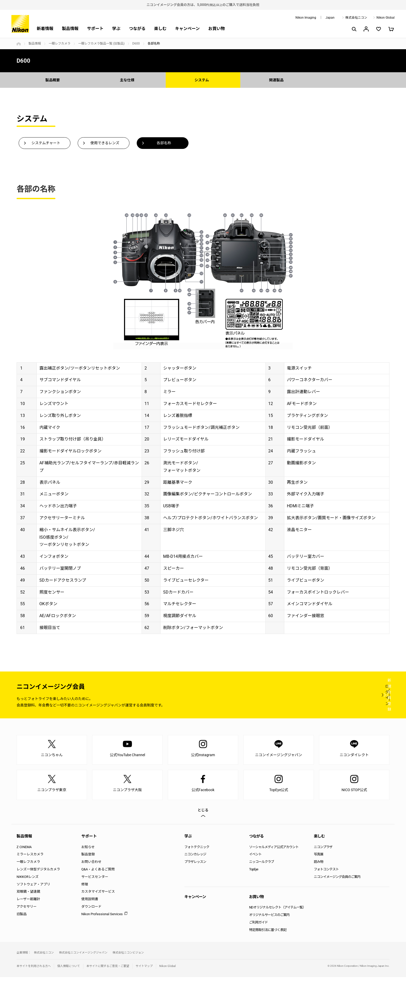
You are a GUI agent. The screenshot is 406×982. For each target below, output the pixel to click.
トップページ (19, 44)
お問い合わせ (91, 867)
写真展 (318, 859)
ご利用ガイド (258, 927)
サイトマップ (144, 971)
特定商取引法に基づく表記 (267, 934)
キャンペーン (187, 28)
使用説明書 (89, 904)
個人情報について (68, 971)
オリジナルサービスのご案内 (269, 920)
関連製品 (277, 79)
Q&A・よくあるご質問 (98, 874)
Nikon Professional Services (102, 919)
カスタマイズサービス (98, 896)
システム (203, 79)
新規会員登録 (358, 699)
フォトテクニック (196, 852)
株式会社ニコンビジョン (128, 957)
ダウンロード (91, 911)
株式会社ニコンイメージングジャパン (83, 957)
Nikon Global (385, 17)
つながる (137, 28)
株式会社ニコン (356, 17)
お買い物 (216, 28)
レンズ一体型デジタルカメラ (38, 874)
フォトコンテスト (326, 874)
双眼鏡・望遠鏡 (28, 896)
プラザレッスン (195, 867)
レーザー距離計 (28, 904)
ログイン (294, 699)
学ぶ (116, 28)
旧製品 (22, 919)
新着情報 (45, 28)
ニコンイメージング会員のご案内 (337, 881)
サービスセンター (94, 881)
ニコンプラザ (323, 852)
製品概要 (54, 79)
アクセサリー (27, 911)
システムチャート (45, 143)
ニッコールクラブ (261, 867)
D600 (136, 43)
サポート (95, 28)
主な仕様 (128, 79)
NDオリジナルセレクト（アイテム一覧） (277, 912)
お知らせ (88, 852)
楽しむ (160, 28)
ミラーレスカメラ (30, 859)
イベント (255, 859)
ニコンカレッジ (195, 859)
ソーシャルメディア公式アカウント (274, 852)
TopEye (253, 874)
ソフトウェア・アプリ (33, 889)
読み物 (318, 867)
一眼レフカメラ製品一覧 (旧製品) (101, 43)
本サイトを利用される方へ (34, 971)
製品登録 (88, 859)
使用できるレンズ (104, 143)
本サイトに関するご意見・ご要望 (107, 971)
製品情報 (70, 28)
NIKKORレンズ (28, 881)
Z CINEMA (24, 852)
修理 (84, 889)
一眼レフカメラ (59, 43)
